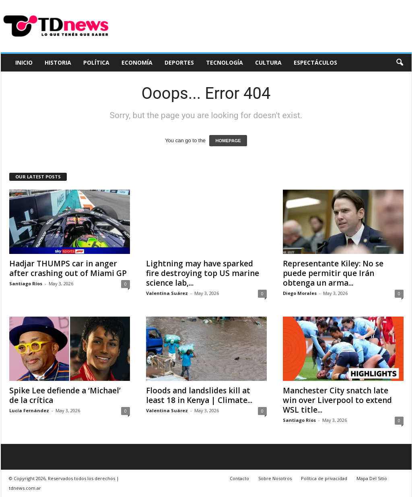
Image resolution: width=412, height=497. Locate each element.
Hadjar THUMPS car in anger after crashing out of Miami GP (68, 268)
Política (96, 62)
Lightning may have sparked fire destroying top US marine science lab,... (202, 273)
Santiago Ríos (25, 283)
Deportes (179, 62)
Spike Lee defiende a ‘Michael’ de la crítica (65, 395)
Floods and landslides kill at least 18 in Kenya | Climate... (199, 395)
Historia (58, 62)
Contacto (239, 478)
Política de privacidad (324, 478)
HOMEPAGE (228, 140)
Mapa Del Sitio (371, 478)
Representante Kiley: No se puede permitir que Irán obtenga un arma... (333, 273)
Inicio (24, 62)
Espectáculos (315, 62)
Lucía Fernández (29, 410)
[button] (399, 63)
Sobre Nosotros (275, 478)
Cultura (268, 62)
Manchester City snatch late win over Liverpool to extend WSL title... (337, 400)
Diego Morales (300, 293)
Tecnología (224, 62)
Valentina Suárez (167, 293)
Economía (137, 62)
